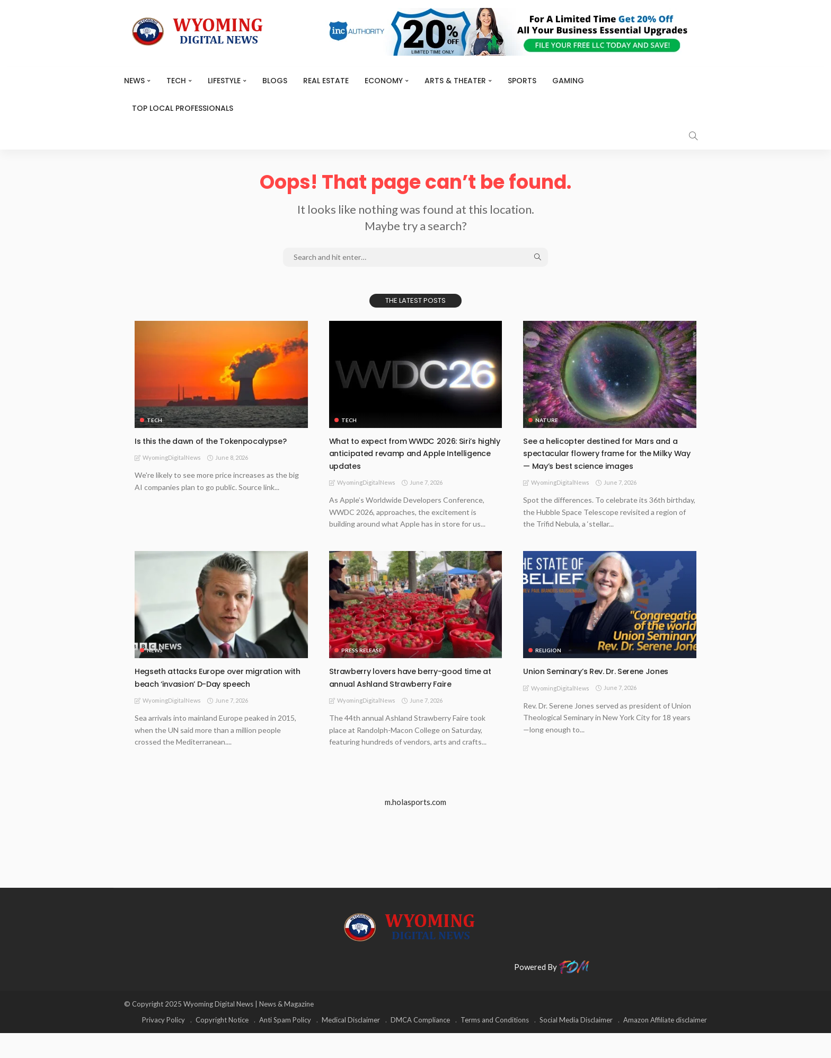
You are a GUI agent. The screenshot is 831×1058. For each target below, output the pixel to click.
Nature (546, 420)
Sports (522, 80)
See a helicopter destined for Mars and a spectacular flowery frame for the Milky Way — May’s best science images (607, 459)
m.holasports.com (415, 827)
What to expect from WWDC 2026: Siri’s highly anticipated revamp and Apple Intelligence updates (415, 453)
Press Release (361, 663)
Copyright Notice (222, 1044)
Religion (548, 663)
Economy (384, 80)
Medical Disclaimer (351, 1044)
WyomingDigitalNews (172, 470)
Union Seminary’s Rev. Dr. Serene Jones (607, 683)
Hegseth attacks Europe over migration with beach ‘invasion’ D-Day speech (221, 689)
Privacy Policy (163, 1044)
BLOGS (274, 80)
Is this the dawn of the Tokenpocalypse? (183, 446)
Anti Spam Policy (285, 1044)
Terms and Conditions (495, 1044)
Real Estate (326, 80)
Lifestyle (224, 80)
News (134, 80)
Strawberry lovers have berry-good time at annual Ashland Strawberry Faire (406, 696)
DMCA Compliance (420, 1044)
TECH (176, 80)
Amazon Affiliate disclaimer (665, 1044)
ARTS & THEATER (455, 80)
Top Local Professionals (182, 108)
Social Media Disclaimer (576, 1044)
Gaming (568, 80)
